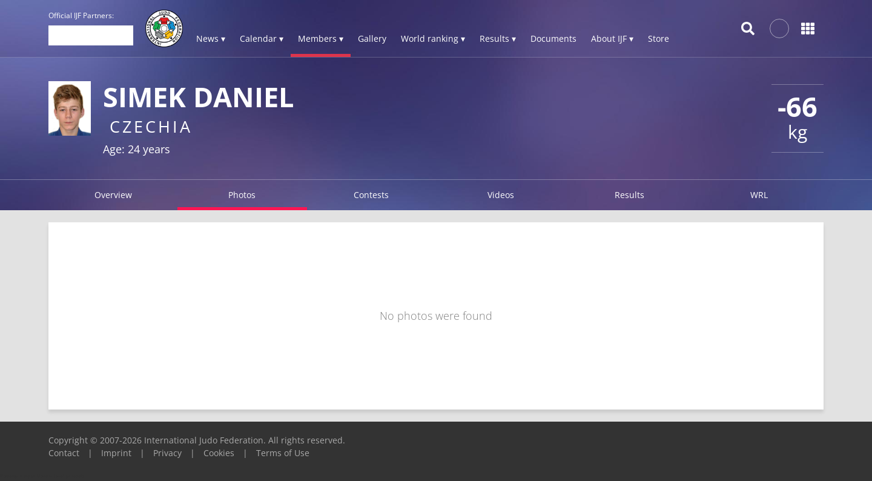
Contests (371, 195)
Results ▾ (498, 38)
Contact (63, 453)
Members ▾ (320, 38)
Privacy (167, 453)
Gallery (372, 38)
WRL (759, 195)
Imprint (116, 453)
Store (658, 38)
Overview (113, 195)
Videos (500, 195)
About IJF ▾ (612, 38)
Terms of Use (282, 453)
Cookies (218, 453)
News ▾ (210, 38)
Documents (553, 38)
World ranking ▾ (433, 38)
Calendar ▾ (261, 38)
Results (629, 195)
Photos (242, 195)
